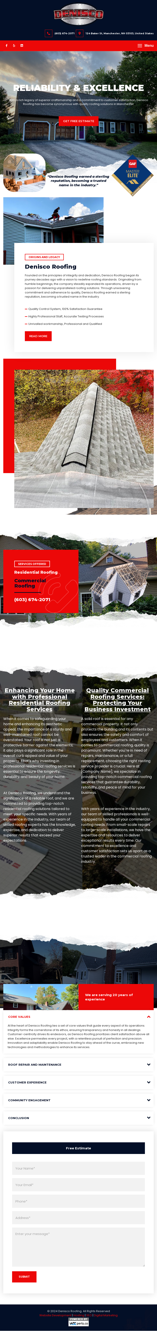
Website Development (55, 1316)
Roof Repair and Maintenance (34, 1065)
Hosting (78, 1316)
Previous (7, 117)
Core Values (19, 1017)
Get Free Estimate (78, 121)
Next (149, 117)
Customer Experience (27, 1083)
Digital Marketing (106, 1316)
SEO (89, 1316)
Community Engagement (29, 1100)
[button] (145, 46)
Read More (38, 336)
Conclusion (18, 1118)
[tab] (78, 1017)
